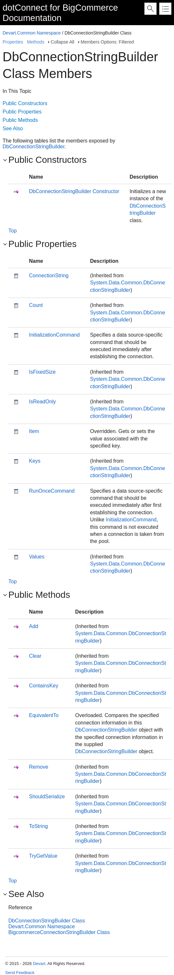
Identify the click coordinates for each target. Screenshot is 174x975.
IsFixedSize (42, 372)
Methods (35, 41)
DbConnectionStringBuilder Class (46, 920)
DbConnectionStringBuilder (33, 146)
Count (36, 305)
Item (34, 431)
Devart (39, 963)
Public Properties (22, 111)
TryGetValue (43, 856)
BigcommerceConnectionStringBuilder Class (59, 932)
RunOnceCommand (51, 491)
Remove (38, 767)
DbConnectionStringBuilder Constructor (74, 191)
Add (33, 626)
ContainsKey (43, 685)
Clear (35, 656)
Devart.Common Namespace (32, 32)
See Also (13, 128)
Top (12, 230)
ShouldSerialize (47, 796)
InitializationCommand (54, 335)
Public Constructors (25, 103)
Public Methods (20, 120)
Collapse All (62, 41)
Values (36, 556)
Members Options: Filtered (107, 41)
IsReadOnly (42, 401)
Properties (13, 41)
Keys (35, 461)
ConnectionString (49, 275)
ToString (38, 826)
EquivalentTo (44, 715)
